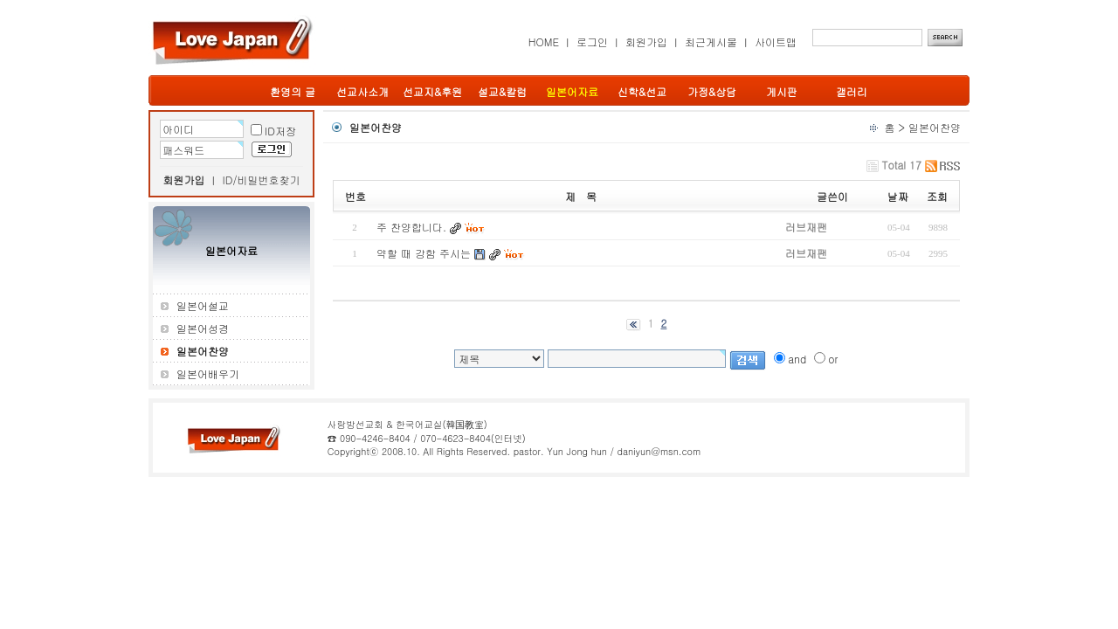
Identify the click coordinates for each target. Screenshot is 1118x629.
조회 (937, 196)
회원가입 (646, 41)
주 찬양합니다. (411, 226)
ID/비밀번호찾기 (261, 179)
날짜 (897, 196)
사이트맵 (776, 41)
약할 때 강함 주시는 (423, 252)
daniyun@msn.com (658, 451)
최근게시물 (711, 41)
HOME (543, 41)
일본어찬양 (934, 127)
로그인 (592, 41)
